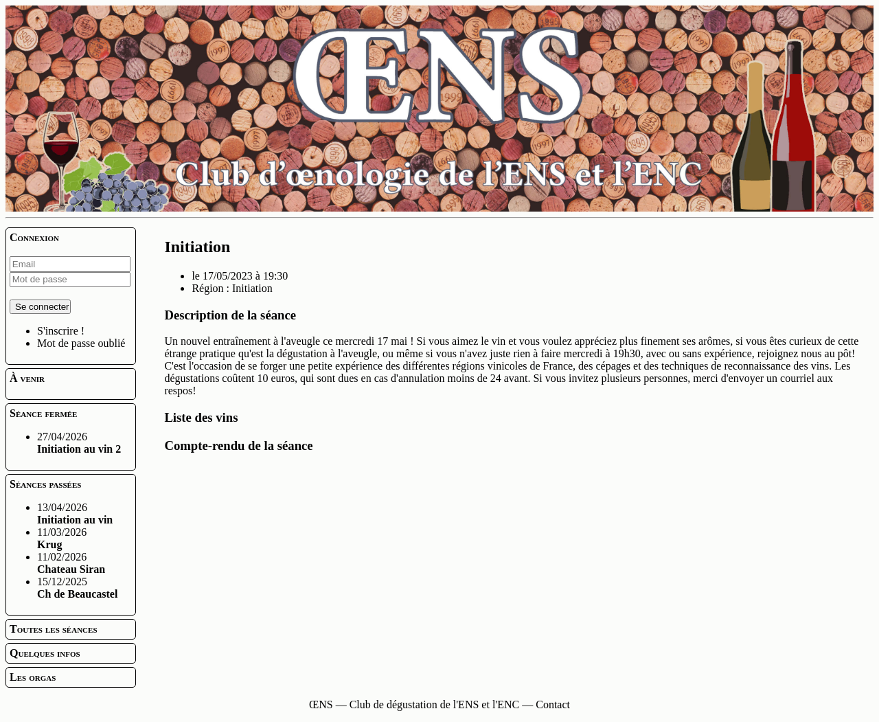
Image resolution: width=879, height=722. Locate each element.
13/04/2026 (75, 513)
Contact (553, 704)
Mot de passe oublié (81, 343)
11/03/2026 (62, 538)
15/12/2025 (77, 588)
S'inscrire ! (60, 331)
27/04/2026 (79, 443)
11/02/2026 (71, 563)
